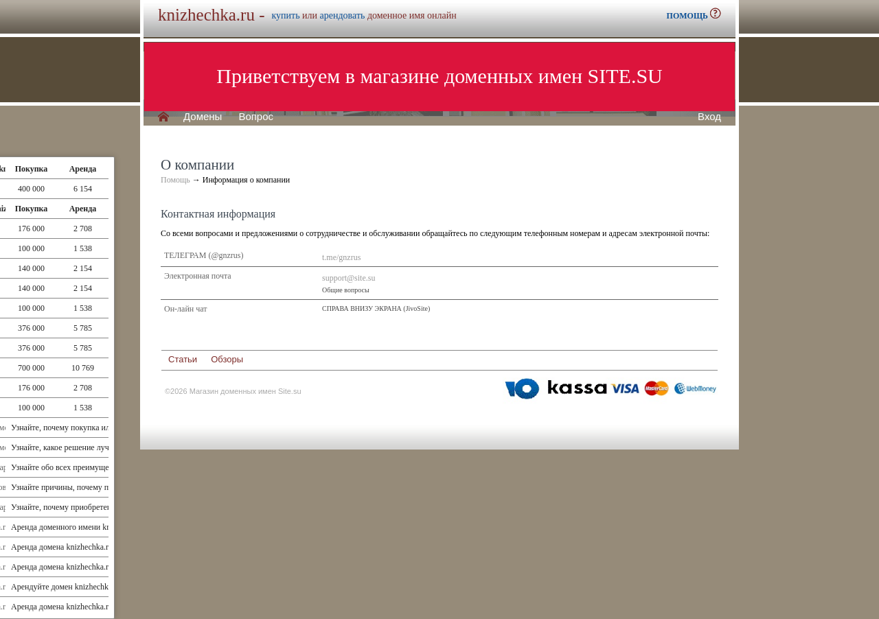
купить (285, 15)
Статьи (182, 359)
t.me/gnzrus (341, 257)
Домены (202, 116)
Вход (709, 116)
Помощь (175, 180)
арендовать (342, 15)
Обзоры (227, 359)
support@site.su (348, 278)
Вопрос (255, 116)
